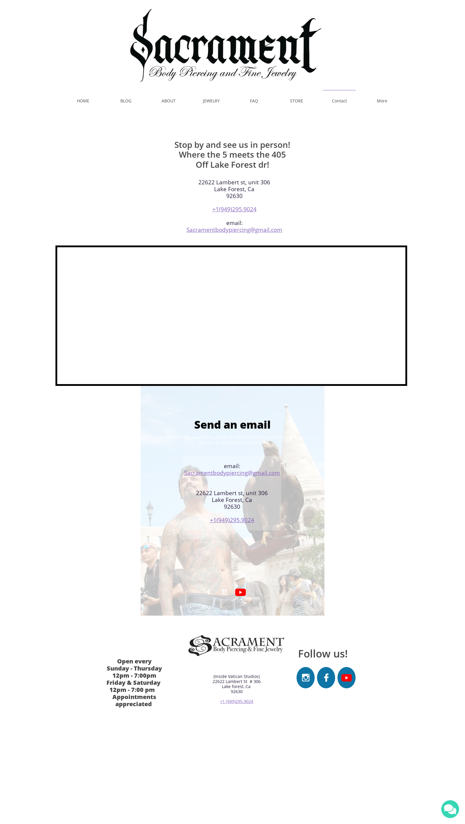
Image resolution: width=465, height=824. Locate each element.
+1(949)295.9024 (234, 209)
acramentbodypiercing (217, 473)
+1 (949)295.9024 (236, 701)
